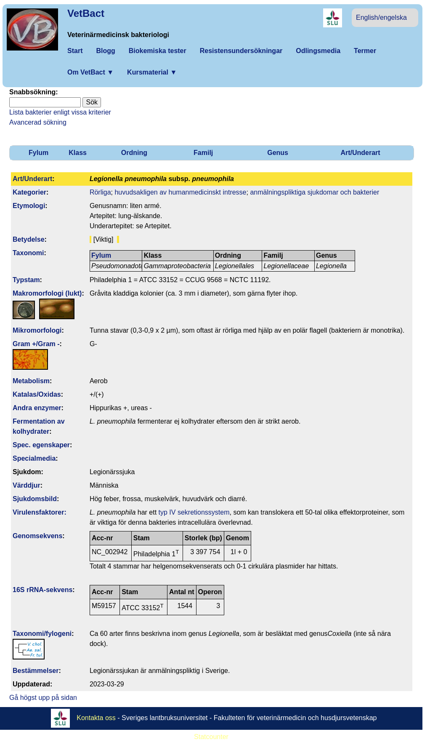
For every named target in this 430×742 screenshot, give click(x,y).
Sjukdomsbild (35, 498)
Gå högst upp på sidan (43, 697)
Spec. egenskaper (41, 444)
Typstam (26, 279)
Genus (277, 152)
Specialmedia (34, 458)
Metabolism (31, 380)
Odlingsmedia (318, 50)
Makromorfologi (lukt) (47, 293)
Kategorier (29, 192)
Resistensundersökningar (241, 50)
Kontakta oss (96, 717)
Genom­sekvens (37, 535)
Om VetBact (90, 72)
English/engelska (381, 17)
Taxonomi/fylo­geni (42, 633)
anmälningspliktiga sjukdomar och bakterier (314, 192)
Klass (78, 152)
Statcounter (211, 736)
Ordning (134, 152)
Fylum (38, 152)
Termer (365, 50)
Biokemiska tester (157, 50)
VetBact (85, 13)
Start (74, 50)
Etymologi (29, 205)
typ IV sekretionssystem (194, 512)
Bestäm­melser (35, 670)
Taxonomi (28, 252)
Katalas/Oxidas (37, 394)
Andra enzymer (37, 407)
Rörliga (100, 192)
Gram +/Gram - (36, 343)
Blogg (105, 50)
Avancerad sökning (37, 122)
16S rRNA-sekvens (42, 589)
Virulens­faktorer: (39, 512)
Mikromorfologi (37, 330)
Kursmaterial (152, 72)
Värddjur (26, 485)
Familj (203, 152)
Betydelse (29, 239)
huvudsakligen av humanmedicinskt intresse (180, 192)
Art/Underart (360, 152)
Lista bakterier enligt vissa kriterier (60, 112)
